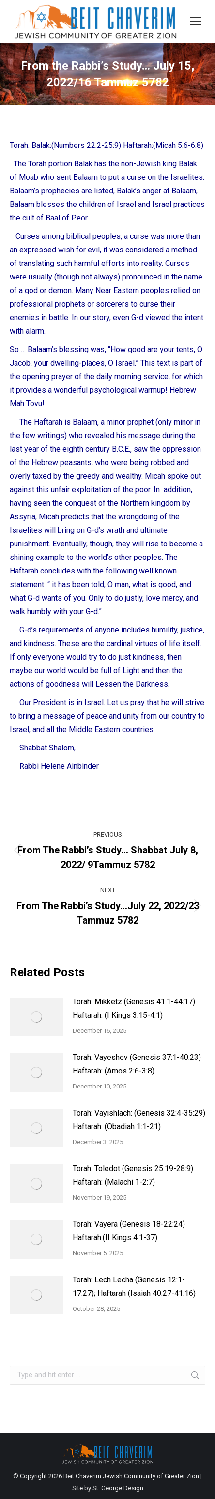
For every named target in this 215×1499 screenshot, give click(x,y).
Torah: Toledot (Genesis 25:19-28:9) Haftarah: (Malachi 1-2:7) (133, 1175)
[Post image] (36, 1017)
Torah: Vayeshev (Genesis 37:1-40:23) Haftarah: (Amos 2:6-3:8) (137, 1064)
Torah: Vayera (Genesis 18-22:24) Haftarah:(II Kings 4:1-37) (129, 1231)
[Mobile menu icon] (195, 21)
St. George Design (117, 1488)
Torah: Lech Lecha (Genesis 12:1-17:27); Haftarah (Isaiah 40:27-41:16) (134, 1286)
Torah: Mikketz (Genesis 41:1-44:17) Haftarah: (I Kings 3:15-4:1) (134, 1008)
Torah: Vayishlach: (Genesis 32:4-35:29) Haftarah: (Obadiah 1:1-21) (139, 1119)
